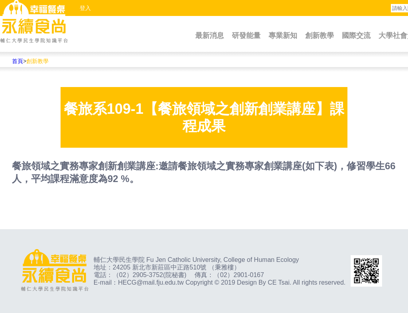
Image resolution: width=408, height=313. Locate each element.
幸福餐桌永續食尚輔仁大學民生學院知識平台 (34, 22)
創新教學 (319, 35)
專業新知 (283, 35)
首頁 (17, 61)
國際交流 (356, 35)
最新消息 (209, 35)
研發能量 (246, 35)
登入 (85, 8)
